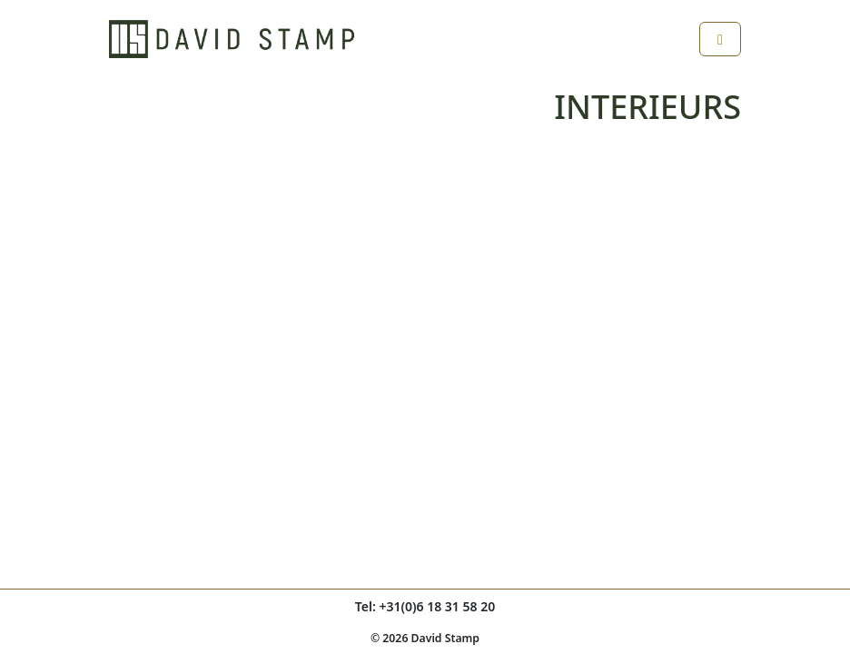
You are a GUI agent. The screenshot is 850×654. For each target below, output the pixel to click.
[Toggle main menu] (720, 39)
